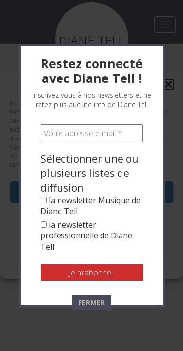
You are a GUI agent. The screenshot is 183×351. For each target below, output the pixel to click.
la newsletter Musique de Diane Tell (91, 205)
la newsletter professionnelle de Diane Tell (86, 235)
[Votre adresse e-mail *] (92, 133)
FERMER (92, 302)
